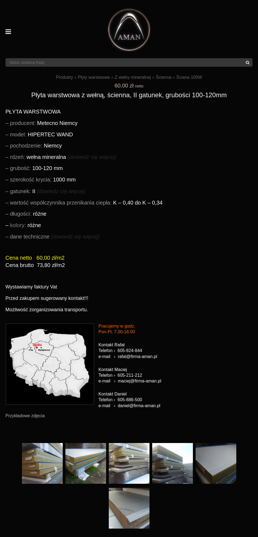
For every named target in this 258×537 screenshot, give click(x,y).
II (47, 191)
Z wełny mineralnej (133, 77)
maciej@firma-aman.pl (139, 381)
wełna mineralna (63, 157)
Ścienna (163, 77)
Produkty (64, 77)
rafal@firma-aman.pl (137, 356)
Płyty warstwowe (94, 77)
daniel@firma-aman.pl (139, 405)
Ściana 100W (189, 77)
